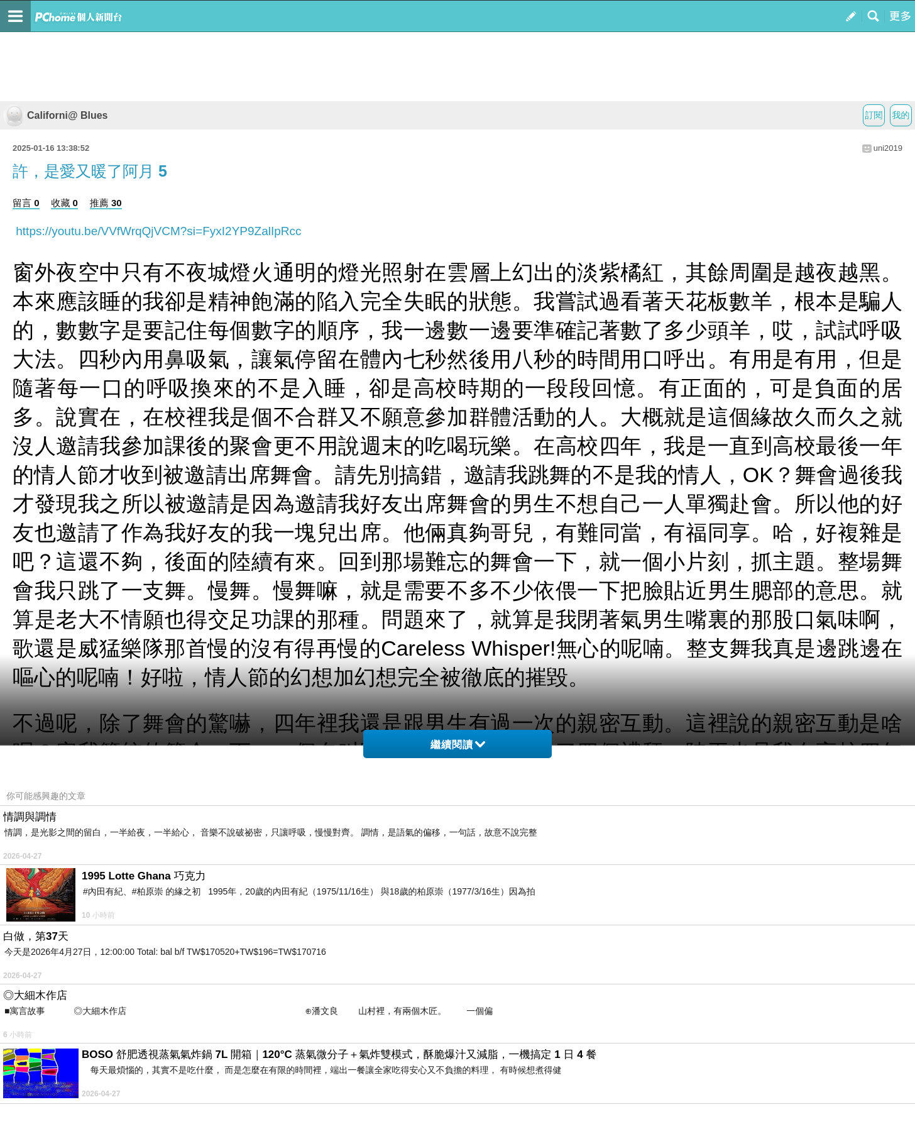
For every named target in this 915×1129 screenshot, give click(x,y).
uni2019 (888, 148)
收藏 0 (64, 202)
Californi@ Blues (55, 115)
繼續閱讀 (457, 744)
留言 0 (26, 202)
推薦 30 (106, 202)
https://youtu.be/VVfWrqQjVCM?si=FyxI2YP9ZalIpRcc (157, 231)
